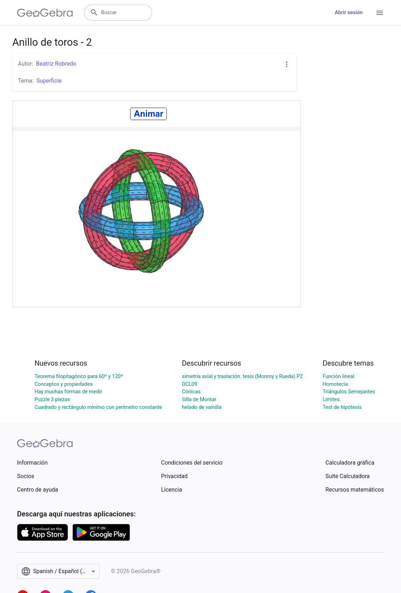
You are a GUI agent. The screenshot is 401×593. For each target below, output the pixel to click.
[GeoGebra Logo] (45, 13)
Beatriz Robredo (56, 63)
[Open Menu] (379, 13)
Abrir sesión (349, 13)
